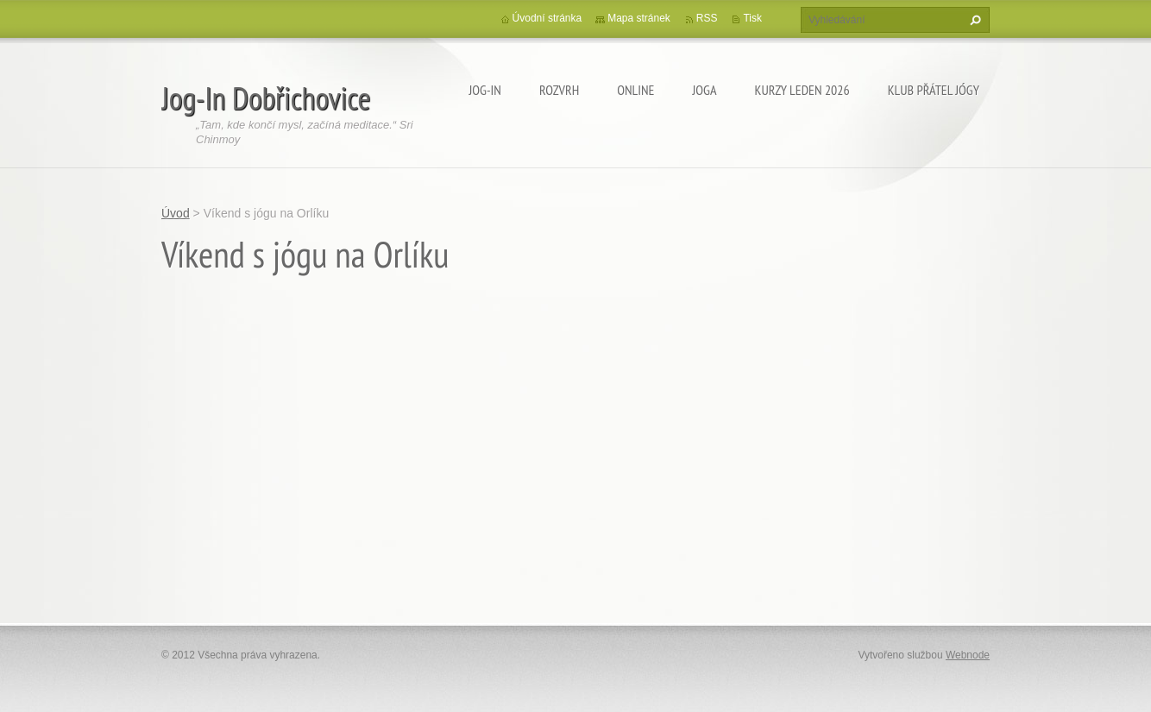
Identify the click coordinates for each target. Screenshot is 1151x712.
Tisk (752, 18)
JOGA (704, 89)
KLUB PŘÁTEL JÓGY (933, 89)
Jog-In (485, 89)
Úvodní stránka (547, 18)
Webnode (968, 655)
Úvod (175, 213)
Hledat (973, 20)
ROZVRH (559, 89)
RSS (707, 18)
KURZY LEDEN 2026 (802, 89)
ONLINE (635, 89)
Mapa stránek (638, 18)
